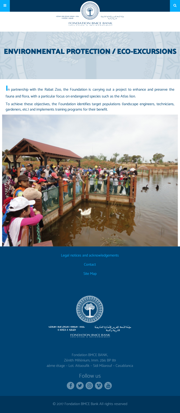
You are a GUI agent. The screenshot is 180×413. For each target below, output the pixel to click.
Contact (90, 265)
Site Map (90, 274)
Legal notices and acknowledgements (90, 255)
